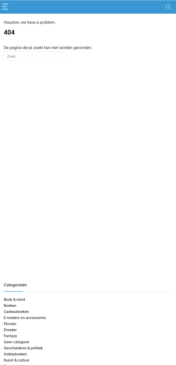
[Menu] (6, 7)
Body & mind (14, 299)
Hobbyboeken (15, 354)
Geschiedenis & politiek (23, 348)
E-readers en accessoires (25, 317)
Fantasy (10, 336)
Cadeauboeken (16, 311)
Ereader (10, 330)
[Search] (168, 7)
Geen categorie (16, 342)
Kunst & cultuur (17, 360)
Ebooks (10, 324)
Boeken (10, 305)
